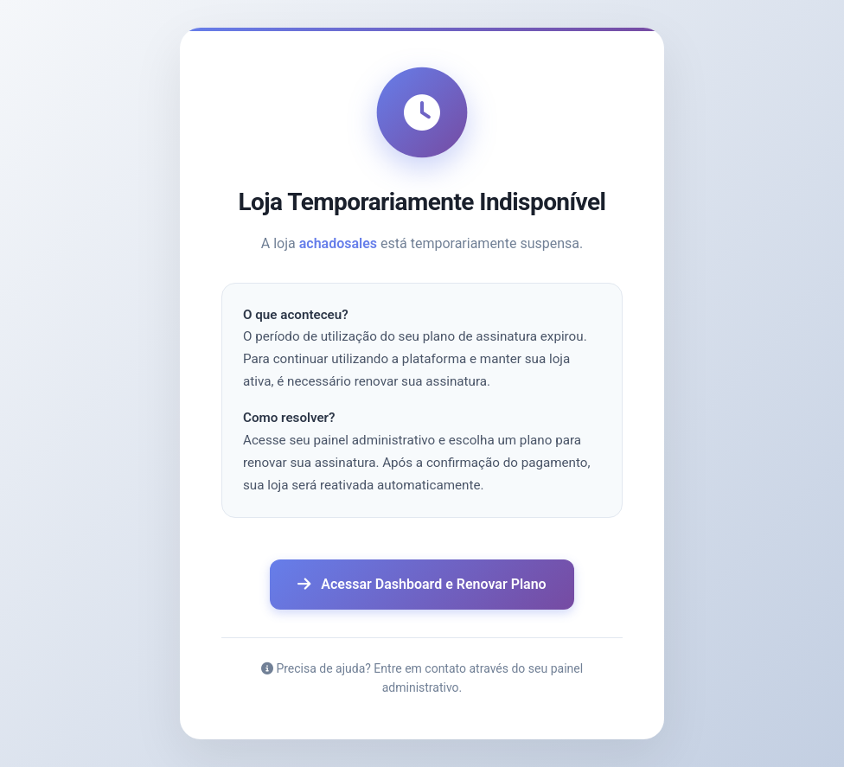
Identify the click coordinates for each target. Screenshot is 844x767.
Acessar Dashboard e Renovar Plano (421, 584)
